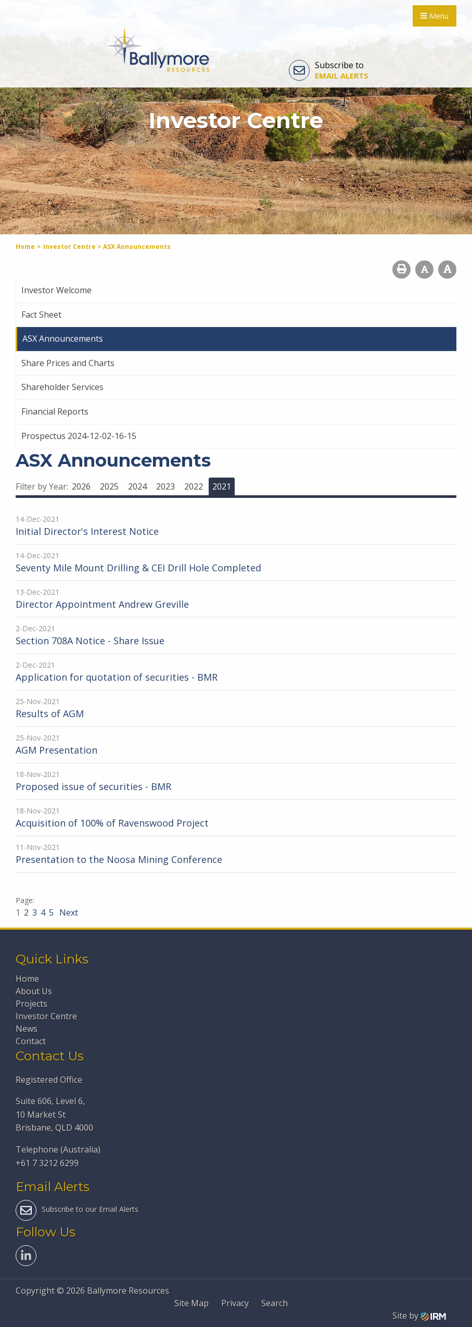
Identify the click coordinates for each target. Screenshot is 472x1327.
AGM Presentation (56, 750)
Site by (419, 1315)
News (26, 1028)
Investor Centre (46, 1016)
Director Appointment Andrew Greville (102, 604)
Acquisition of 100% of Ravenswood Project (112, 823)
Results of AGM (50, 713)
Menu (434, 16)
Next (67, 912)
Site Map (191, 1303)
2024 (137, 486)
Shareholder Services (62, 387)
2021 (221, 486)
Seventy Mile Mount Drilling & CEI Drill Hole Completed (138, 567)
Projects (31, 1003)
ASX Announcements (62, 338)
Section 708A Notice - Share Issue (90, 640)
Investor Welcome (56, 290)
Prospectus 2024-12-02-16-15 (78, 436)
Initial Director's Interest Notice (87, 531)
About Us (34, 991)
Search (274, 1303)
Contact (31, 1041)
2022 (193, 486)
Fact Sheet (41, 314)
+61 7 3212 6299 (47, 1163)
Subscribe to (328, 70)
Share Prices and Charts (67, 363)
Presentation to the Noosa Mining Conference (119, 859)
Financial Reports (54, 411)
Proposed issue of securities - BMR (93, 786)
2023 (165, 486)
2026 (81, 486)
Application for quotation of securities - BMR (117, 677)
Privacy (235, 1303)
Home (27, 978)
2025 (109, 486)
